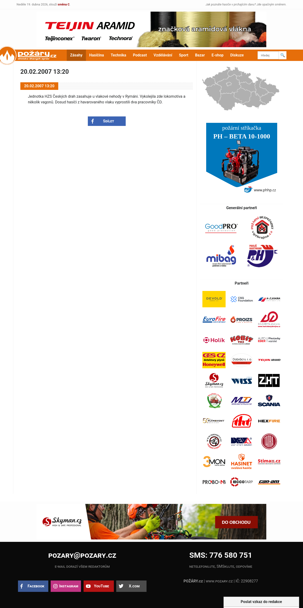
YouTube (101, 586)
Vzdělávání (163, 55)
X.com (134, 586)
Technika (118, 55)
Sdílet (108, 121)
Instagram (68, 586)
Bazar (200, 55)
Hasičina (96, 55)
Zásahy (76, 55)
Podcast (140, 55)
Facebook (36, 586)
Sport (183, 55)
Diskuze (237, 55)
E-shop (218, 55)
